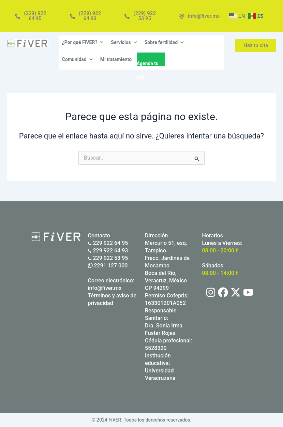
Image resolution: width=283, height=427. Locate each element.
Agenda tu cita (148, 63)
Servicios (124, 42)
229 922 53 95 (108, 258)
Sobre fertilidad (164, 42)
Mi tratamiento (116, 59)
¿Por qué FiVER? (83, 42)
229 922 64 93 (108, 250)
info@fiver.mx (105, 288)
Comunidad (77, 59)
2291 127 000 (108, 265)
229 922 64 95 (108, 243)
